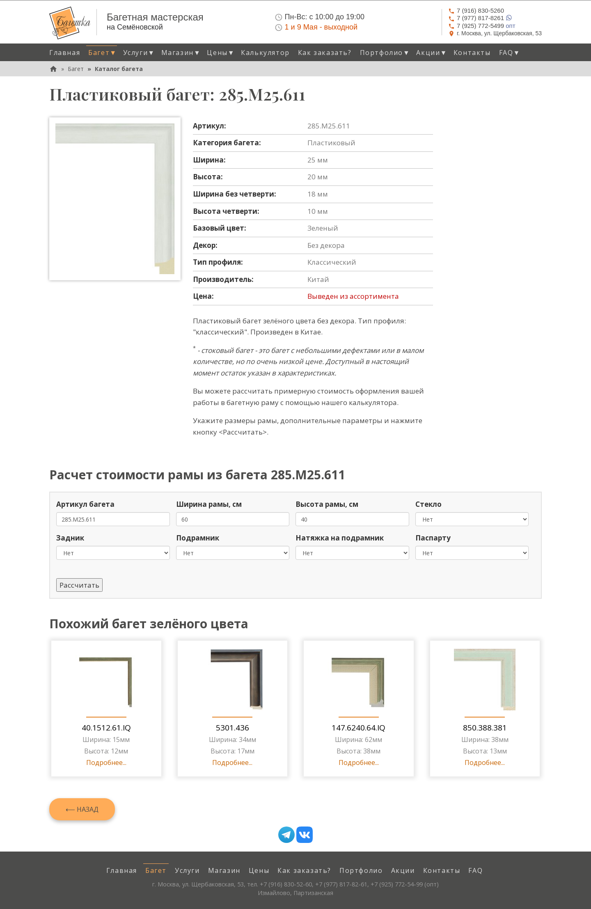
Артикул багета (85, 504)
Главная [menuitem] (64, 52)
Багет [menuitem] (156, 870)
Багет (76, 69)
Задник (70, 538)
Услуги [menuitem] (187, 870)
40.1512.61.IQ (106, 727)
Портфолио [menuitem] (361, 870)
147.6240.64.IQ (358, 727)
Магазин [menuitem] (224, 870)
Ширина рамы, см (209, 504)
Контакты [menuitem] (472, 52)
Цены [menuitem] (259, 870)
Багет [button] (102, 52)
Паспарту (433, 538)
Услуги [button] (139, 52)
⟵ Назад (82, 809)
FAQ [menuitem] (475, 870)
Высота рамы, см (327, 504)
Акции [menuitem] (403, 870)
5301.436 (232, 727)
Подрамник (197, 538)
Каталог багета (119, 69)
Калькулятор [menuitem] (265, 52)
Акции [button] (431, 52)
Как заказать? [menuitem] (325, 52)
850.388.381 (485, 727)
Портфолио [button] (385, 52)
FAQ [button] (509, 52)
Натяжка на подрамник (340, 538)
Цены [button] (221, 52)
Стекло (428, 504)
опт (481, 25)
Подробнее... (106, 762)
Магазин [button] (181, 52)
